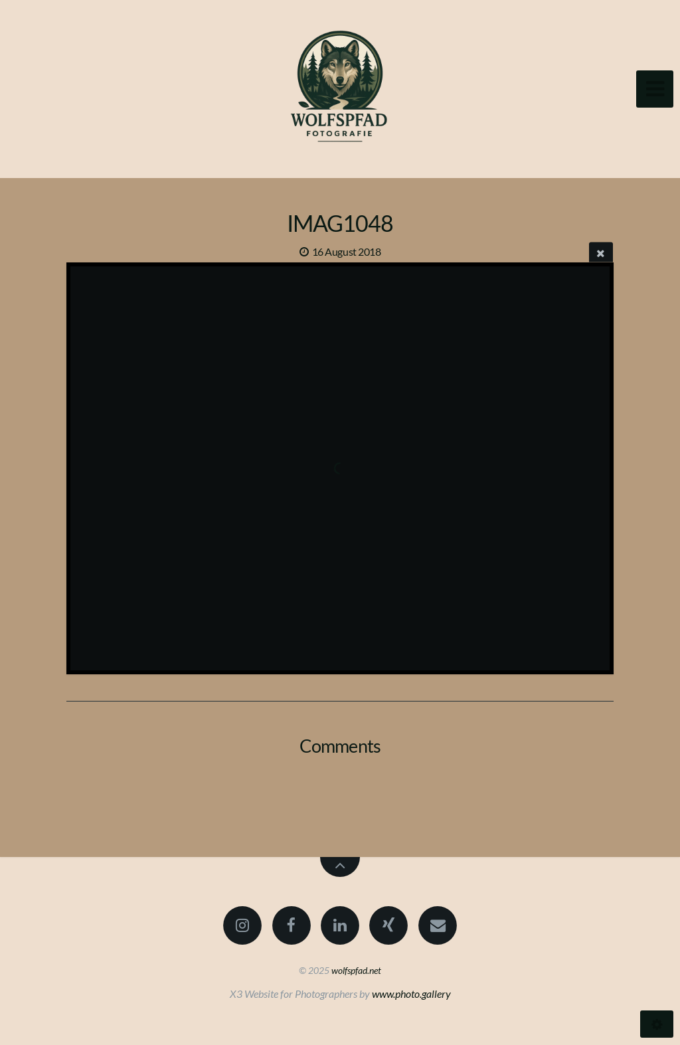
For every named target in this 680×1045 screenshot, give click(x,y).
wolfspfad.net (356, 970)
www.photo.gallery (411, 993)
